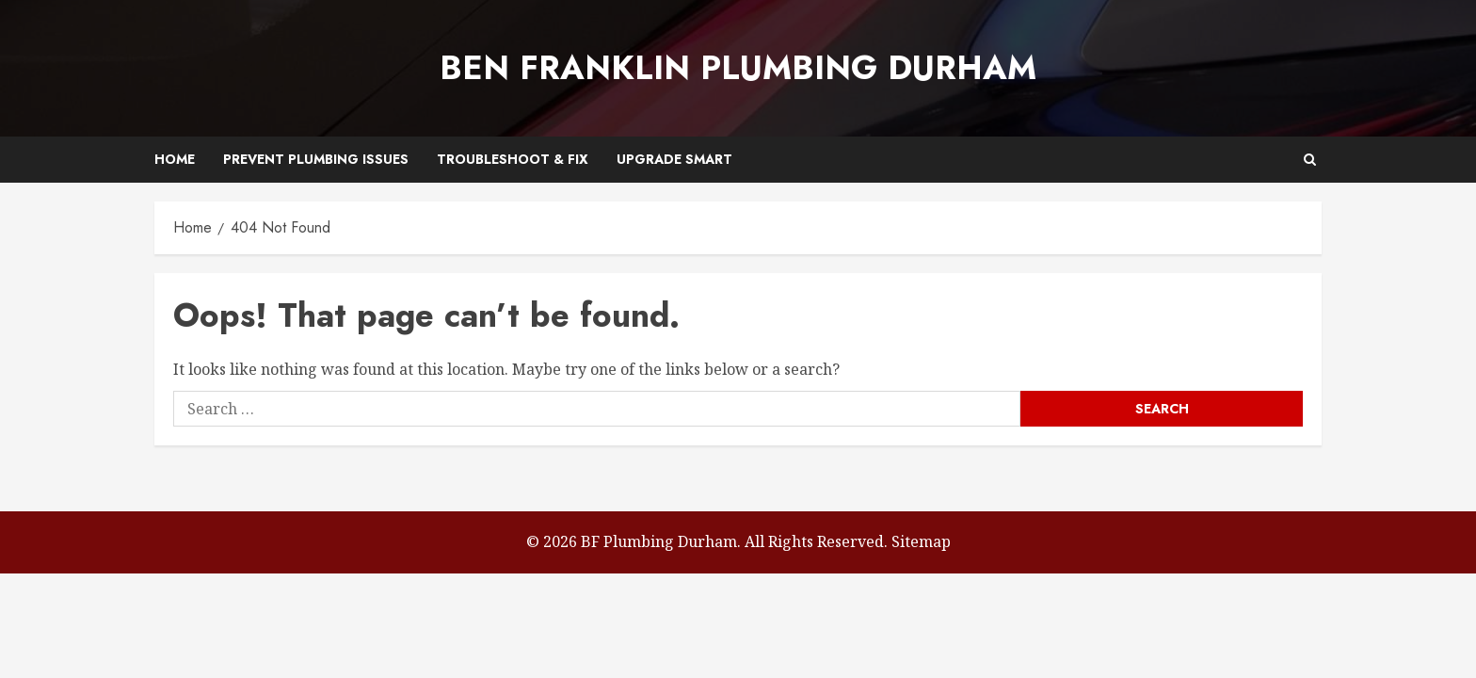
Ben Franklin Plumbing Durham (738, 67)
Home (174, 159)
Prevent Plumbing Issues (316, 159)
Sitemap (921, 541)
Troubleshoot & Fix (512, 159)
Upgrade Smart (674, 159)
